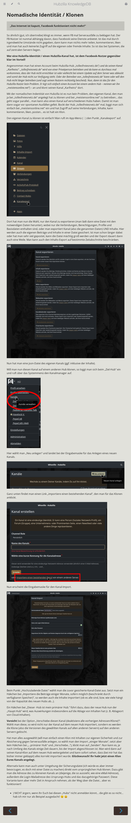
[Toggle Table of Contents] (4, 4)
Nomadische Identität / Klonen (45, 14)
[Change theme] (11, 4)
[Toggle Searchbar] (18, 4)
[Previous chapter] (10, 811)
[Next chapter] (121, 811)
